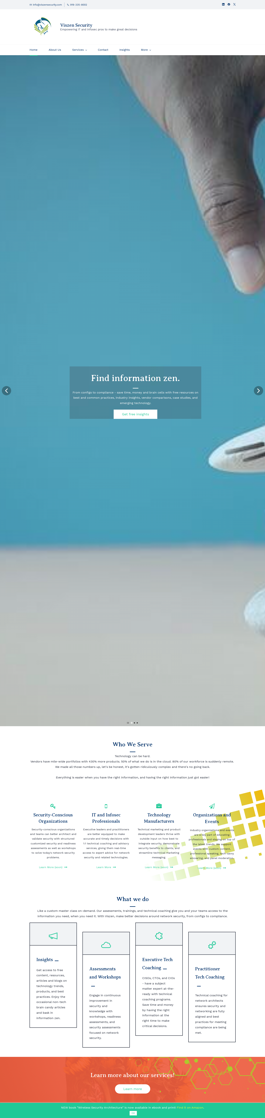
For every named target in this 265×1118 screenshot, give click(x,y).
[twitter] (234, 4)
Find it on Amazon (190, 1107)
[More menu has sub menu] (146, 49)
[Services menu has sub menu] (79, 49)
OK (133, 1113)
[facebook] (229, 4)
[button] (6, 390)
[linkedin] (223, 4)
